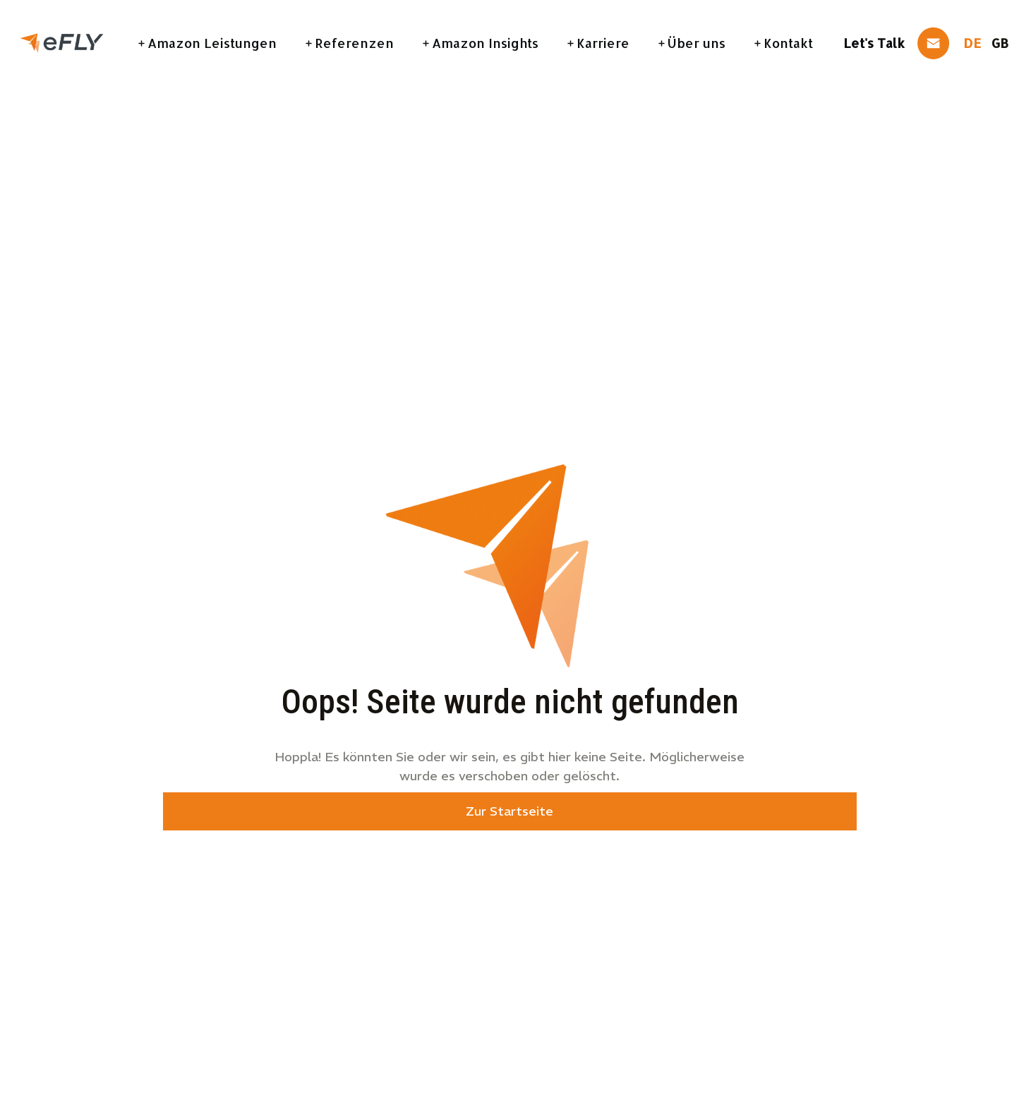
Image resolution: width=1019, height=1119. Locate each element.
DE (972, 43)
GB (999, 43)
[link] (62, 41)
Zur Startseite (509, 811)
